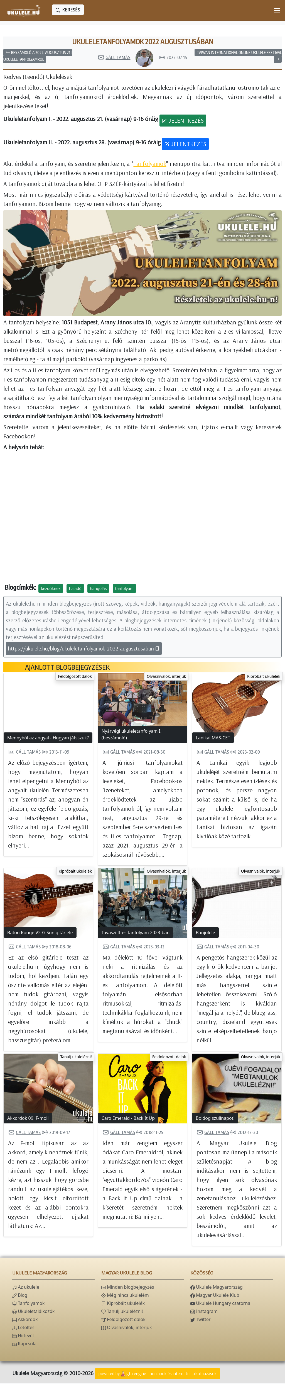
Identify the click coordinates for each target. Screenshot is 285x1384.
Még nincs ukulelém (125, 1296)
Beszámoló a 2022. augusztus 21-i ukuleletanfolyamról (37, 56)
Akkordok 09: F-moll (28, 1119)
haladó (75, 589)
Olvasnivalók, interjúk (166, 677)
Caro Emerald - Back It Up (128, 1119)
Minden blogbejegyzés (127, 1288)
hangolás (98, 589)
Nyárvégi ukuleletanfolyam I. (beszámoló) (132, 735)
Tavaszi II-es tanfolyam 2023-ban (136, 934)
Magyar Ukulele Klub (214, 1296)
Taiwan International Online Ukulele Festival (239, 56)
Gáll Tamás (114, 58)
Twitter (200, 1320)
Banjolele (205, 934)
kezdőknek (50, 589)
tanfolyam (124, 589)
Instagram (204, 1312)
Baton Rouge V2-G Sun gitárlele (40, 934)
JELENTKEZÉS (183, 121)
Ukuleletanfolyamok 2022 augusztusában (143, 42)
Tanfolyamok (149, 164)
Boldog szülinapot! (215, 1119)
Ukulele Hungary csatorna (220, 1304)
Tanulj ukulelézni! (76, 1057)
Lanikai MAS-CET (213, 739)
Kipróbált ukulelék (263, 677)
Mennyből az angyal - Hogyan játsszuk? (48, 739)
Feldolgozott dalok (75, 677)
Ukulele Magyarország (216, 1288)
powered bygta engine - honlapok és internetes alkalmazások (158, 1375)
